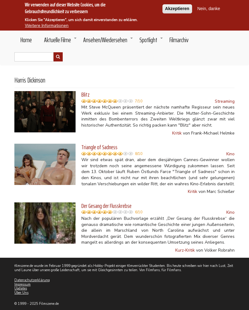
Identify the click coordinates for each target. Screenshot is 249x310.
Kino (230, 154)
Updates (20, 288)
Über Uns (21, 292)
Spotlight (151, 41)
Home (26, 40)
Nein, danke (208, 7)
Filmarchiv (178, 40)
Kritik (177, 133)
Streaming (225, 101)
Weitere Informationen (47, 25)
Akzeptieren (177, 7)
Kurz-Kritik (185, 250)
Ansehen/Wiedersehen (108, 41)
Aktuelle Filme (60, 41)
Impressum (22, 284)
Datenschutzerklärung (32, 280)
